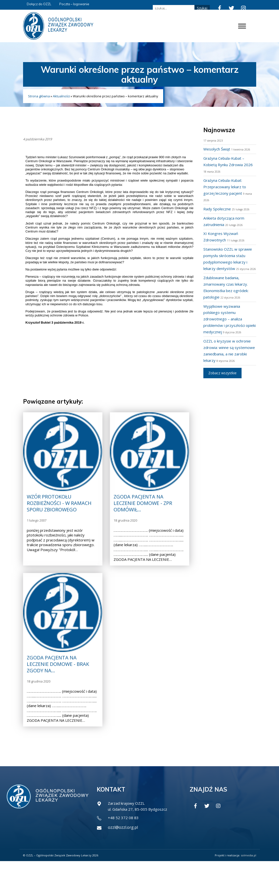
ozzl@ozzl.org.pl (123, 841)
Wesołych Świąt (217, 149)
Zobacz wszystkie (222, 385)
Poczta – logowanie (74, 4)
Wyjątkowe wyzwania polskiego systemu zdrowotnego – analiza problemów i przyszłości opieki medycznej (225, 325)
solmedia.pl (248, 869)
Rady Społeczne (217, 209)
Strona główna (39, 96)
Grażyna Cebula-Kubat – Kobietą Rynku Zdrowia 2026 (225, 164)
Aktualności (61, 96)
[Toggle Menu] (242, 26)
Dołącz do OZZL (39, 4)
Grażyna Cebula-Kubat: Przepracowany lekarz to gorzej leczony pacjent (226, 187)
